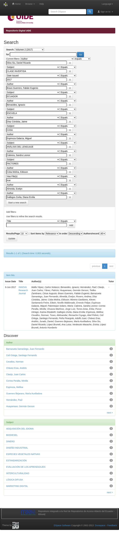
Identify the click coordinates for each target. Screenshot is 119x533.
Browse (30, 4)
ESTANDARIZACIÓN (16, 460)
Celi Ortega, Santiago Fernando (21, 355)
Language (107, 4)
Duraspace (100, 525)
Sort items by (37, 233)
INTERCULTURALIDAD (17, 473)
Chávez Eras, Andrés (16, 368)
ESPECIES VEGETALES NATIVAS (23, 454)
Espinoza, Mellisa (14, 387)
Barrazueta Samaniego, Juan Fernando (25, 349)
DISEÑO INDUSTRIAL (17, 448)
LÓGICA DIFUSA (14, 479)
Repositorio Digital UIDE (18, 30)
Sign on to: (105, 11)
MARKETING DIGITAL (17, 486)
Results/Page (13, 233)
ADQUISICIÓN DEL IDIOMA (20, 428)
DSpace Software (62, 525)
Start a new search (17, 202)
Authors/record (91, 233)
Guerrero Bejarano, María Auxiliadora (24, 393)
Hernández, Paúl (14, 400)
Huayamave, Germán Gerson (20, 406)
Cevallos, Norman (14, 361)
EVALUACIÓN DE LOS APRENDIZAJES (25, 467)
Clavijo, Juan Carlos (16, 374)
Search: (10, 49)
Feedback (112, 525)
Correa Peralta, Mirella (17, 381)
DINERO (10, 441)
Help (41, 4)
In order (63, 233)
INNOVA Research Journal (23, 290)
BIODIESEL (12, 435)
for (7, 54)
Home (16, 3)
